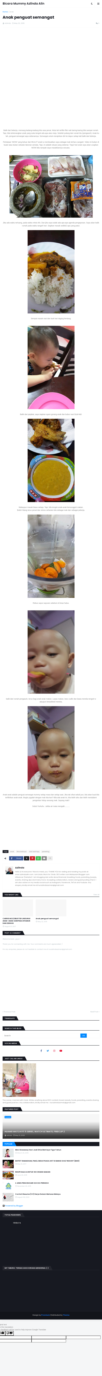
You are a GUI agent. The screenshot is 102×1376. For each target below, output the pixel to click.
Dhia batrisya (21, 852)
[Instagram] (54, 1050)
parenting (45, 852)
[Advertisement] (51, 48)
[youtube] (60, 1050)
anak (11, 12)
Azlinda (19, 867)
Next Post (94, 1011)
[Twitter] (47, 1050)
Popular (8, 1144)
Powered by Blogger (13, 1206)
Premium (45, 1315)
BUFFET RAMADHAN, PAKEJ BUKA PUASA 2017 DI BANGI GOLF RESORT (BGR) (47, 1161)
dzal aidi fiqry (34, 852)
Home (5, 12)
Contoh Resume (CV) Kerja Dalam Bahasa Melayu (38, 1194)
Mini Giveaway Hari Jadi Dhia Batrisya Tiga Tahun (38, 1150)
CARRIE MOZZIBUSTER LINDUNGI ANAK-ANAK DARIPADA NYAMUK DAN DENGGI (16, 920)
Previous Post (9, 1011)
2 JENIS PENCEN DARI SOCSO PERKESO (32, 1183)
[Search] (41, 1036)
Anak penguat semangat (47, 918)
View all (96, 894)
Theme (66, 1315)
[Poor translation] (9, 1333)
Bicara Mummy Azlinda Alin (23, 4)
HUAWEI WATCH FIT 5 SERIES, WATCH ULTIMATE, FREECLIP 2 (35, 1131)
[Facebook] (41, 1050)
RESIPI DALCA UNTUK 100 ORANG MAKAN (32, 1172)
